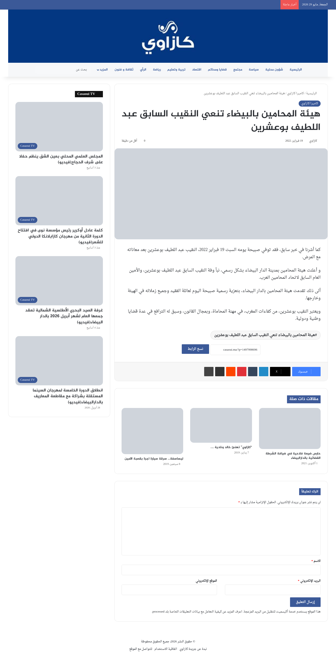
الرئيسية (296, 69)
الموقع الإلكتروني (206, 581)
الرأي (143, 69)
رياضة (157, 69)
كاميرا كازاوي (295, 93)
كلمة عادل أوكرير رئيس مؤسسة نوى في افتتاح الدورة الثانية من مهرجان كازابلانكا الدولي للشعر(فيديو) (60, 236)
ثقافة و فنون (124, 69)
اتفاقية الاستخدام (165, 649)
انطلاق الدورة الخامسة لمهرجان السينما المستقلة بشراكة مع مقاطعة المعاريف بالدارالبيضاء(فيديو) (68, 396)
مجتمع (237, 69)
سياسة (254, 69)
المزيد (104, 69)
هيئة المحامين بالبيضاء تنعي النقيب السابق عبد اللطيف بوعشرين (264, 335)
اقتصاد (196, 69)
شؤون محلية (274, 69)
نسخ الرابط (195, 349)
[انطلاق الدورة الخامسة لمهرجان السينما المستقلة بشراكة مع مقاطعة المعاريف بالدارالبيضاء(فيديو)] (59, 360)
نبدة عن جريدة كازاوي (193, 649)
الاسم (316, 561)
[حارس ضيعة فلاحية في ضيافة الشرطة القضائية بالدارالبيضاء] (290, 428)
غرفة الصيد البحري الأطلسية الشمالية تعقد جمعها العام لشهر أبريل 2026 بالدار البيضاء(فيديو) (64, 316)
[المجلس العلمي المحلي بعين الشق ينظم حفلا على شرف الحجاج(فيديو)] (59, 126)
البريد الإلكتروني (309, 581)
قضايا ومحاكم (217, 69)
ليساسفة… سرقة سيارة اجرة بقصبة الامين (154, 458)
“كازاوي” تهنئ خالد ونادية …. (231, 447)
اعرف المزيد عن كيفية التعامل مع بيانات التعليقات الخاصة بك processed (197, 612)
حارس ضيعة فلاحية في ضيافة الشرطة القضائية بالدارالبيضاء (293, 456)
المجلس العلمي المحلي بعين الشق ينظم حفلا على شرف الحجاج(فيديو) (61, 159)
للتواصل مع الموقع (140, 649)
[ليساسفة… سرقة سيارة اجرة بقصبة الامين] (152, 431)
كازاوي (313, 140)
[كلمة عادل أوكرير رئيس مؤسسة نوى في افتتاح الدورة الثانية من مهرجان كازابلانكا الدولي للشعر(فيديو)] (59, 200)
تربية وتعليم (176, 69)
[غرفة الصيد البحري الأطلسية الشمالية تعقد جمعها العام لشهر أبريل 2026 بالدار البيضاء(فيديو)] (59, 280)
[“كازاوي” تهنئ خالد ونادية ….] (221, 425)
